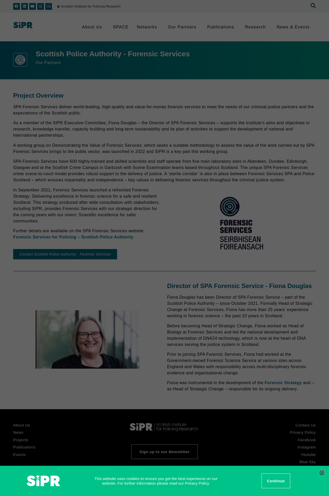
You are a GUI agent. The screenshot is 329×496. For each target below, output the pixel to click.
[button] (322, 473)
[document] (164, 248)
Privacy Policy (197, 483)
